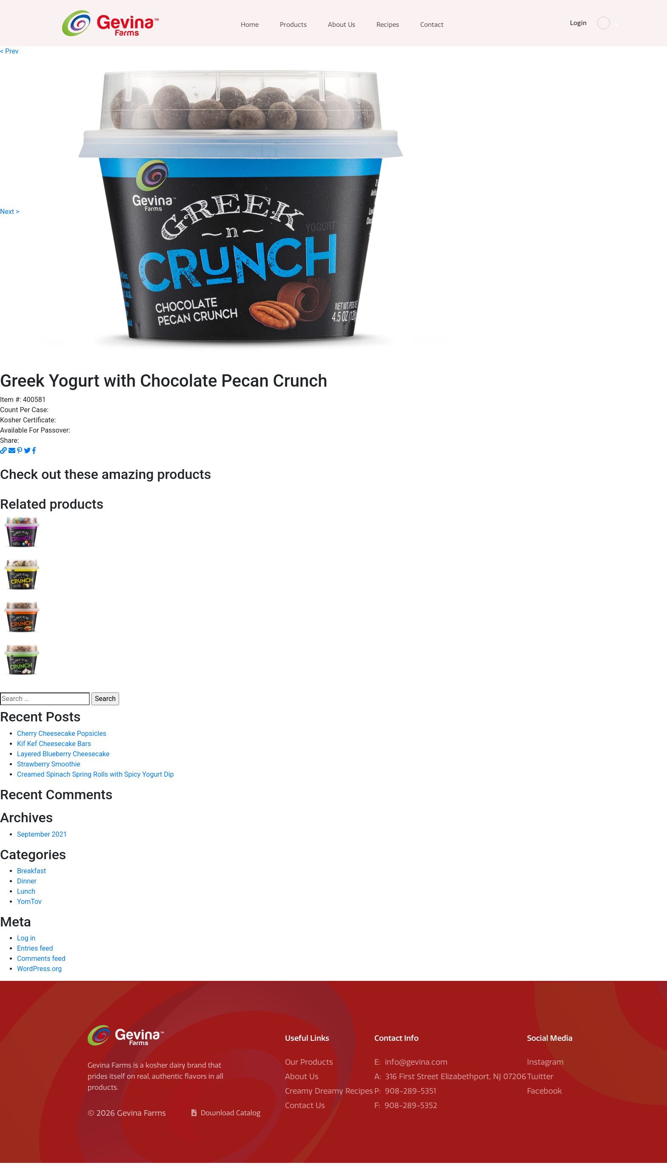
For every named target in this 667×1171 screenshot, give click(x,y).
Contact (446, 29)
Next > (9, 219)
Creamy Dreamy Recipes (329, 1099)
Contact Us (305, 1113)
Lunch (26, 899)
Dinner (27, 889)
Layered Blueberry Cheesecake (63, 762)
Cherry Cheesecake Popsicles (61, 741)
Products (307, 29)
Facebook (544, 1099)
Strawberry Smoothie (48, 772)
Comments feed (41, 967)
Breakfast (31, 879)
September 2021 (42, 842)
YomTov (29, 909)
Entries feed (35, 956)
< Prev (9, 59)
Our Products (309, 1070)
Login (538, 27)
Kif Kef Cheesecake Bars (54, 751)
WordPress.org (39, 977)
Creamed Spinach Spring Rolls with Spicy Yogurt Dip (95, 782)
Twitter (540, 1084)
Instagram (545, 1070)
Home (264, 29)
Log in (26, 946)
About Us (355, 29)
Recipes (402, 29)
